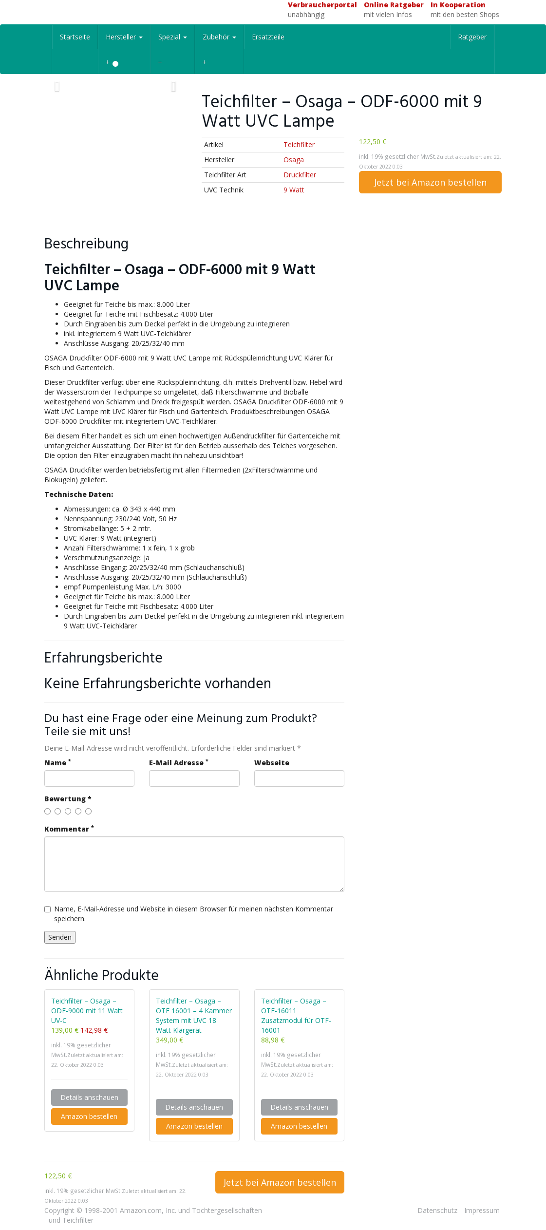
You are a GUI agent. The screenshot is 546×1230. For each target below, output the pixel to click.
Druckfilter (299, 174)
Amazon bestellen (89, 1116)
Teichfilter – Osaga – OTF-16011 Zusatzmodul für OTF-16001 (296, 1015)
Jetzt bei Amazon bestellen (430, 182)
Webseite (271, 762)
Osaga (293, 159)
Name (57, 762)
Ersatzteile (268, 36)
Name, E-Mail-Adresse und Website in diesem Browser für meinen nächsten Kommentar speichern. (188, 913)
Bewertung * (68, 798)
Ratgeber (472, 36)
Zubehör (219, 36)
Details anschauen (89, 1097)
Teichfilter (299, 144)
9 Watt (293, 189)
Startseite (75, 36)
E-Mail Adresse (178, 762)
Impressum (482, 1210)
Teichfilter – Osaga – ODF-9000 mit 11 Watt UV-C (87, 1010)
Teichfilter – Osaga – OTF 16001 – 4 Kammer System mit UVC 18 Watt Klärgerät (194, 1015)
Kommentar (69, 828)
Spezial (172, 36)
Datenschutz (437, 1210)
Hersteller (124, 36)
